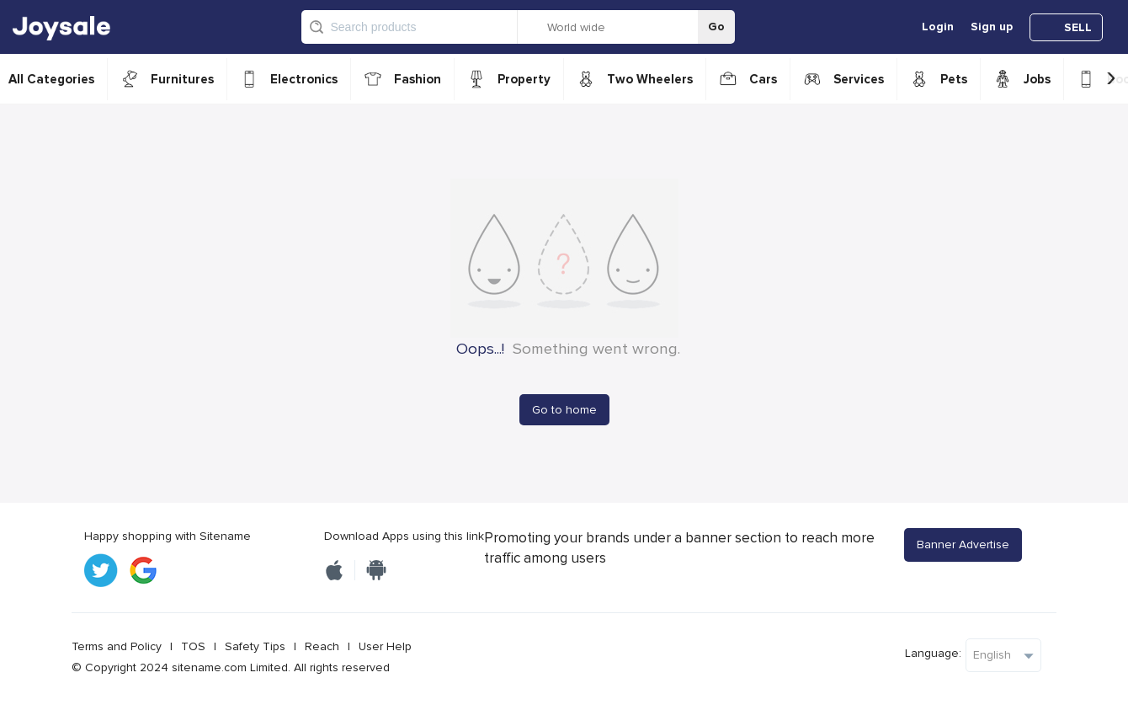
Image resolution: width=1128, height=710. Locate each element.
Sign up (992, 26)
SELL (1078, 27)
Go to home (564, 410)
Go (716, 26)
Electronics (304, 79)
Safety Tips (255, 646)
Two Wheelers (650, 79)
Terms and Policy (117, 646)
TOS (193, 646)
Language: (933, 653)
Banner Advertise (963, 544)
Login (938, 26)
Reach (322, 646)
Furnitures (182, 79)
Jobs (1037, 79)
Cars (763, 79)
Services (858, 79)
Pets (953, 79)
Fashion (417, 79)
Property (524, 79)
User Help (385, 646)
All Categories (51, 79)
